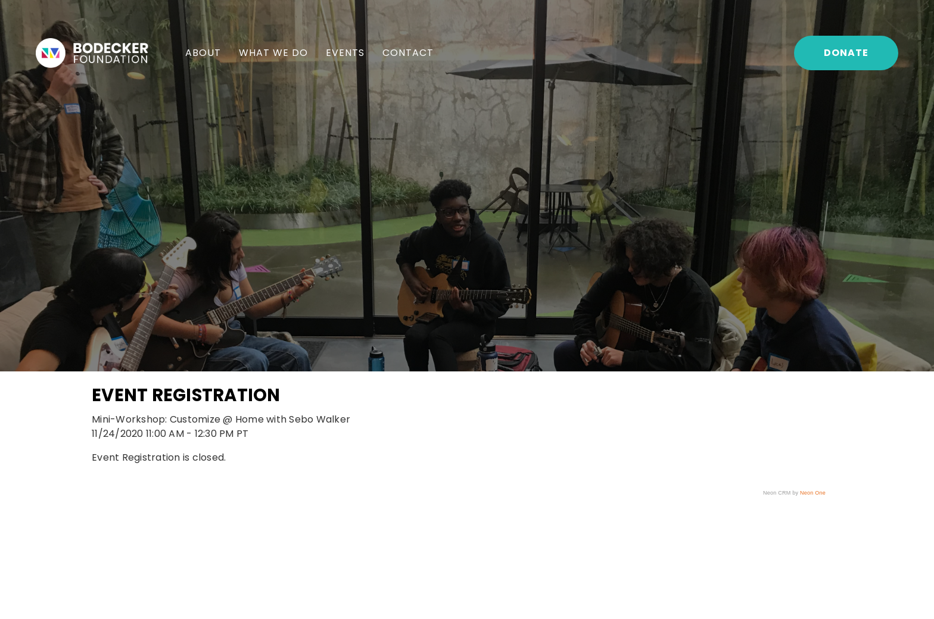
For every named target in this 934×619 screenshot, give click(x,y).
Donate (846, 53)
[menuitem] (203, 53)
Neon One (813, 493)
